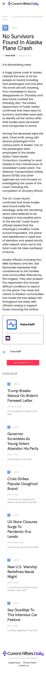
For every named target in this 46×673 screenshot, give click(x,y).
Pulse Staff (10, 55)
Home (5, 17)
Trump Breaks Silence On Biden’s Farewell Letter (22, 396)
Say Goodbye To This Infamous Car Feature (22, 615)
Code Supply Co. (32, 658)
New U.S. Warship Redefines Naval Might (22, 572)
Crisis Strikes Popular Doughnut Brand (22, 484)
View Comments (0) (22, 363)
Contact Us (24, 665)
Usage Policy (14, 662)
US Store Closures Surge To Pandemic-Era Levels (22, 529)
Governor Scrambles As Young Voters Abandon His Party (22, 441)
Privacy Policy (29, 662)
